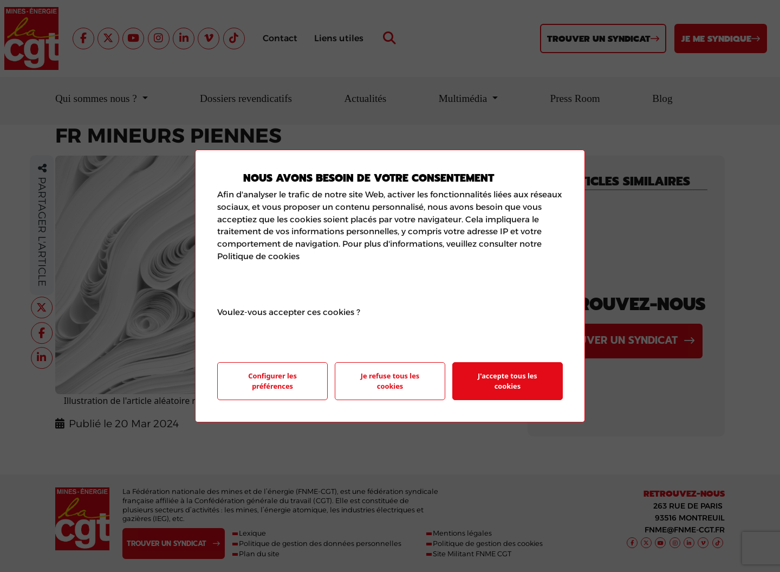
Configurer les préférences (272, 381)
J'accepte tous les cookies (507, 381)
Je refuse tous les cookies (390, 381)
